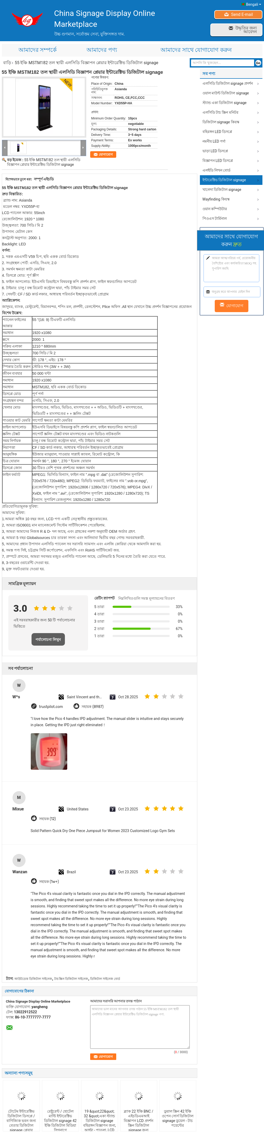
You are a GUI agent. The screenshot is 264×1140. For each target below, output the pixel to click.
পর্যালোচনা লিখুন (48, 640)
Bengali (253, 4)
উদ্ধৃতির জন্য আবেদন (246, 30)
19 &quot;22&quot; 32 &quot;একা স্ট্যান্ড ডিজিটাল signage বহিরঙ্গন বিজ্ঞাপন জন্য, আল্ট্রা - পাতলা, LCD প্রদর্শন (99, 1123)
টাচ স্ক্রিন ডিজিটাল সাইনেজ (71, 979)
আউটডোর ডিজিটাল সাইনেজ (33, 979)
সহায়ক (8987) (93, 706)
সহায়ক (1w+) (49, 881)
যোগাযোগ (106, 154)
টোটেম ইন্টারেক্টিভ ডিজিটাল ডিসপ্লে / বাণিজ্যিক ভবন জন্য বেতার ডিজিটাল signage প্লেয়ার (21, 1120)
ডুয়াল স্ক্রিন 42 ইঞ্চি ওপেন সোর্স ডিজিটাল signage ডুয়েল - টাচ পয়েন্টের (178, 1118)
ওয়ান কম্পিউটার (214, 209)
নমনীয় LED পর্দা (214, 141)
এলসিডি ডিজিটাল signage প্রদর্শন (227, 83)
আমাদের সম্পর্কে (38, 50)
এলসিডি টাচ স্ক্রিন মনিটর (220, 112)
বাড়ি (7, 62)
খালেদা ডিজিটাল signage (221, 189)
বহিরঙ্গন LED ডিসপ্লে (217, 132)
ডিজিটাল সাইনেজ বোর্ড (105, 979)
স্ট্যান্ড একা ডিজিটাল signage (224, 103)
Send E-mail (242, 14)
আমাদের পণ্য (102, 50)
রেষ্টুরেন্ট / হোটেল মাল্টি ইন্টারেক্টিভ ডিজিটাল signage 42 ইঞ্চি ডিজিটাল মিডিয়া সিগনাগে (60, 1120)
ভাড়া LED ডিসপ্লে (215, 151)
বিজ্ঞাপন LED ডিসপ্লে (217, 161)
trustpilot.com (51, 706)
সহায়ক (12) (47, 818)
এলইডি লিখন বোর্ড (216, 170)
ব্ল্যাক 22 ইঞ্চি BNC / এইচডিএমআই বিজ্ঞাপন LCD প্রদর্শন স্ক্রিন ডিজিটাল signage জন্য (138, 1120)
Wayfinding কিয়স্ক (216, 199)
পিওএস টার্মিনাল (214, 218)
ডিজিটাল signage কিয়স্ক (220, 122)
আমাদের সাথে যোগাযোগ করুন (196, 50)
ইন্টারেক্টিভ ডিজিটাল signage (224, 180)
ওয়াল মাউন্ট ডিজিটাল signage (225, 93)
